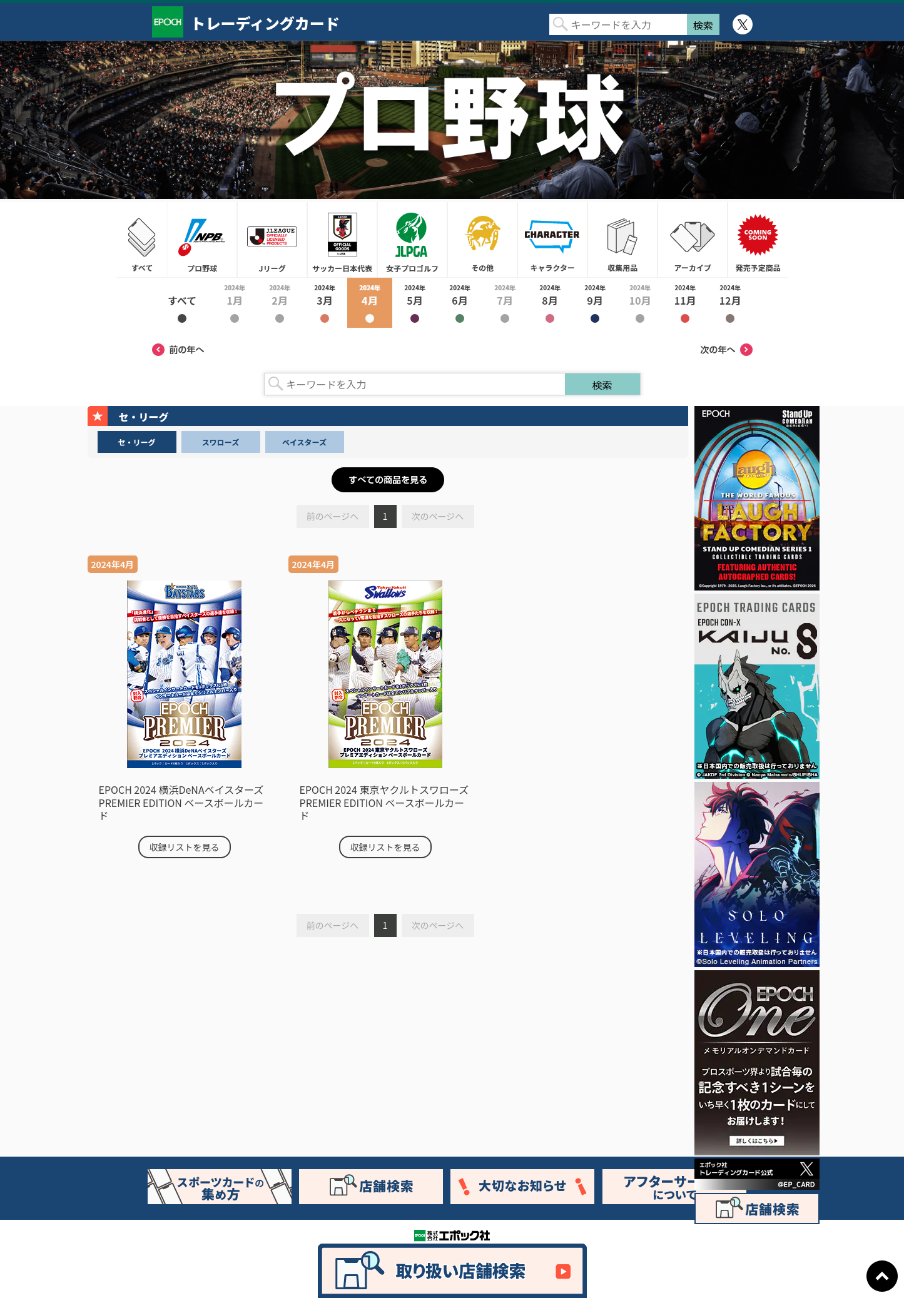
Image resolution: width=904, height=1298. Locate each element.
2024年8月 (549, 303)
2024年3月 (324, 303)
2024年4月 (369, 303)
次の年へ (726, 349)
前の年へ (178, 349)
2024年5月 (414, 303)
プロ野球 (202, 239)
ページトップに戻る (882, 1276)
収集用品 (622, 239)
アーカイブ (693, 239)
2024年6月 (459, 303)
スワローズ (220, 442)
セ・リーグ (136, 442)
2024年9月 (594, 303)
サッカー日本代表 (342, 239)
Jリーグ (272, 239)
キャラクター (552, 239)
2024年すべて (182, 303)
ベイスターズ (304, 442)
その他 (482, 239)
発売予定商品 (758, 239)
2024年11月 (685, 303)
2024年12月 (730, 303)
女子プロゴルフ (412, 239)
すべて (142, 239)
